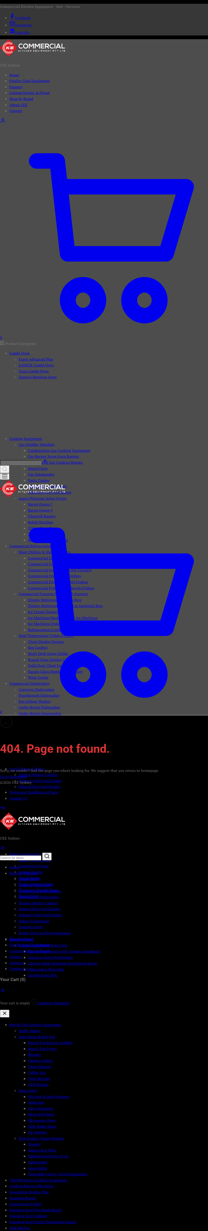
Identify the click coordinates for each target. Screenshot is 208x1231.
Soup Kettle (37, 1168)
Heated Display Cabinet (38, 774)
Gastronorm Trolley (25, 1203)
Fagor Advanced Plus (36, 359)
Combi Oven (29, 879)
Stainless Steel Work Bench (50, 957)
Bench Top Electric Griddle (50, 1042)
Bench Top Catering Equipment (45, 933)
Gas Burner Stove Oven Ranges (53, 456)
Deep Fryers (38, 468)
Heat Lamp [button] (28, 1090)
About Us (17, 962)
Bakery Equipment (34, 921)
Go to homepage (13, 776)
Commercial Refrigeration (40, 891)
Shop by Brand (21, 98)
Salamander (38, 1162)
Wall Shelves (19, 1228)
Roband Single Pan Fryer (48, 1156)
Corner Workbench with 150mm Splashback (64, 951)
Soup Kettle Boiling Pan (29, 1192)
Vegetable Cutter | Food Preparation (57, 1174)
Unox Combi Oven (34, 371)
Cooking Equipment (35, 885)
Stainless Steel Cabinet (28, 1215)
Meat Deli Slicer (41, 1114)
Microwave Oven (42, 1120)
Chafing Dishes (40, 1060)
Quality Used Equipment (29, 80)
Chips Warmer (40, 1066)
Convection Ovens (34, 866)
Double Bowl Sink (42, 975)
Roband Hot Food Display (40, 786)
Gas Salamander (41, 474)
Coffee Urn (37, 1072)
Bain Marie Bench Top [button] (37, 1036)
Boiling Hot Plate (42, 1150)
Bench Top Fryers (42, 1048)
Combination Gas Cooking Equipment (59, 450)
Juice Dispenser (40, 1108)
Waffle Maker (29, 1030)
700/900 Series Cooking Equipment (38, 1180)
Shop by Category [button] (23, 873)
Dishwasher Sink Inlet (46, 969)
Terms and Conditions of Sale (33, 792)
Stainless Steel (31, 926)
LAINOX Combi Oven (36, 365)
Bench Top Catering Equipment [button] (35, 1024)
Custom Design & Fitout (29, 92)
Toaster (34, 1144)
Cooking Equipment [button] (25, 438)
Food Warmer (39, 1078)
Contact (15, 110)
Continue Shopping (54, 1003)
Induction (36, 1102)
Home (14, 74)
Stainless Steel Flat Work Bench (35, 1210)
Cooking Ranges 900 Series (31, 1186)
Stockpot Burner (22, 1198)
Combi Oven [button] (19, 353)
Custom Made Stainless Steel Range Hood (62, 963)
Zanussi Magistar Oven (37, 377)
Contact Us (18, 798)
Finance (15, 86)
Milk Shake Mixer (42, 1126)
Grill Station (38, 1084)
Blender (34, 1054)
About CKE (18, 104)
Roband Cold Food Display (40, 780)
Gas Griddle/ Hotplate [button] (37, 444)
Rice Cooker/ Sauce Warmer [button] (41, 1138)
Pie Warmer (37, 1132)
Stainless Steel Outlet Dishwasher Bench (42, 1221)
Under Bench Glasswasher (40, 713)
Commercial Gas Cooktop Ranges (55, 462)
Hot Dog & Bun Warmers (48, 1096)
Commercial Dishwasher (39, 897)
